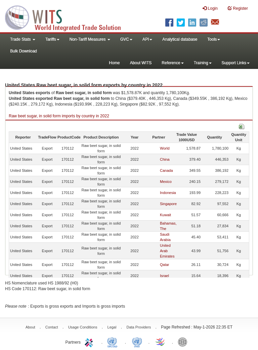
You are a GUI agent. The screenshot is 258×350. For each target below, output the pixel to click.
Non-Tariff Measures (90, 39)
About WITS (141, 63)
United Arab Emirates (167, 250)
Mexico (166, 182)
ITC (90, 341)
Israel (164, 276)
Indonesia (168, 193)
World (165, 148)
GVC (126, 39)
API (147, 39)
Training (203, 63)
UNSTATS (137, 341)
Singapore (168, 204)
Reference (172, 63)
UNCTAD (113, 341)
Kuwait (165, 215)
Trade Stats (22, 39)
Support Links (236, 63)
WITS (67, 17)
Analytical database (179, 39)
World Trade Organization (160, 341)
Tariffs (52, 39)
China (165, 159)
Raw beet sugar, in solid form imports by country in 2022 (59, 116)
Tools (213, 39)
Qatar (164, 265)
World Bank (184, 341)
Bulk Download (23, 51)
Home (114, 63)
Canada (166, 170)
